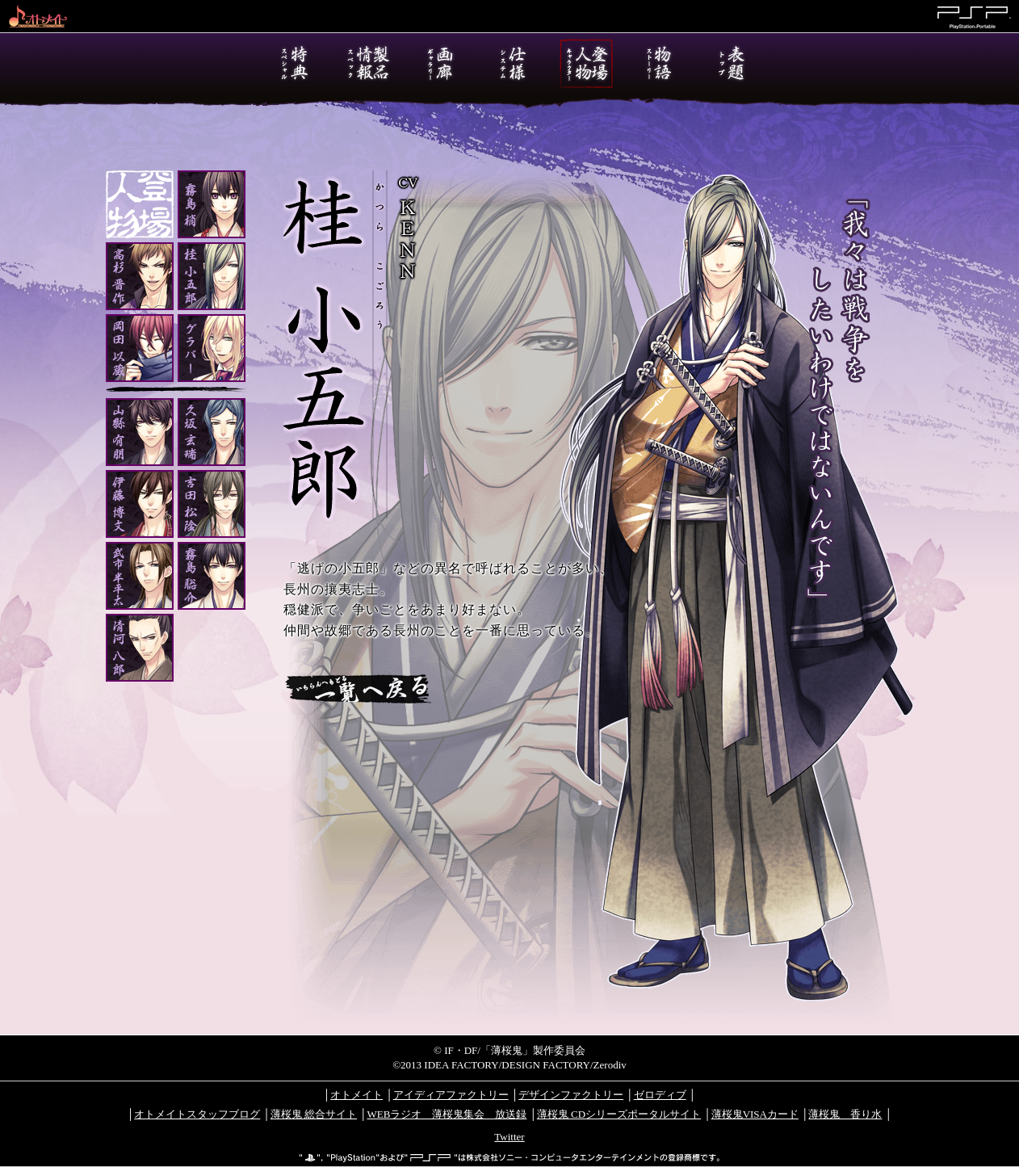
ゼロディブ (660, 1095)
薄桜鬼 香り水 (845, 1114)
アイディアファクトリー (451, 1095)
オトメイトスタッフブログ (197, 1114)
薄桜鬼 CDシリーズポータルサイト (619, 1114)
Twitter (509, 1137)
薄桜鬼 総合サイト (313, 1114)
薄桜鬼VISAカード (755, 1114)
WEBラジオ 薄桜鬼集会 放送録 (446, 1114)
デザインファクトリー (570, 1095)
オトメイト (356, 1095)
